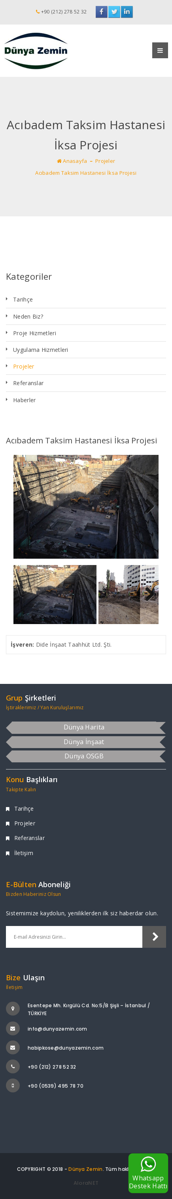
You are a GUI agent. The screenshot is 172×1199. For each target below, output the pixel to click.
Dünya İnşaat (84, 741)
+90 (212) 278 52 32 (52, 1066)
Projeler (105, 160)
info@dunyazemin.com (57, 1028)
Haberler (24, 400)
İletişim (19, 853)
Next (147, 507)
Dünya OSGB (84, 756)
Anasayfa (72, 160)
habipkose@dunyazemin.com (66, 1047)
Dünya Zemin (85, 1169)
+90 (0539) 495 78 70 (55, 1086)
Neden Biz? (28, 316)
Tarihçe (23, 299)
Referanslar (28, 383)
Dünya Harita (84, 727)
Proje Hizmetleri (34, 333)
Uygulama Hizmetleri (40, 349)
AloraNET (86, 1183)
